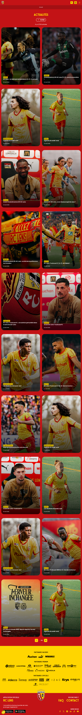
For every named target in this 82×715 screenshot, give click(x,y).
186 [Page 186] (42, 640)
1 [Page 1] (36, 640)
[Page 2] (45, 640)
